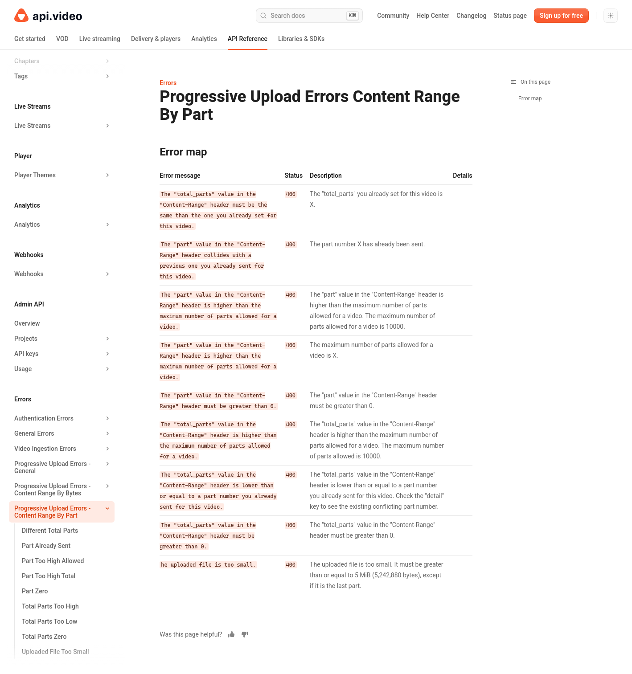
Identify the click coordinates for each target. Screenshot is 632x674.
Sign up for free (561, 15)
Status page (510, 15)
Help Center (432, 15)
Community (393, 15)
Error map (530, 98)
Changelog (471, 15)
